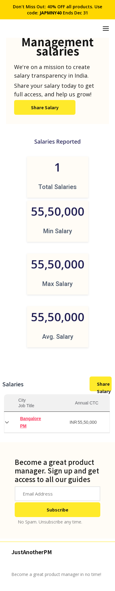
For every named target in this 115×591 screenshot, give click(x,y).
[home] (92, 28)
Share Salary (45, 107)
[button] (106, 28)
